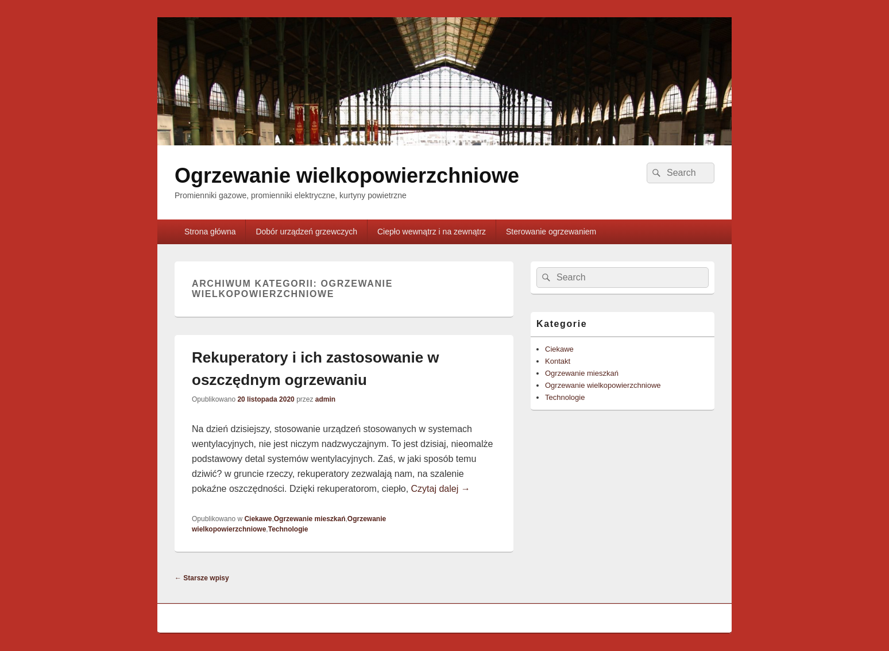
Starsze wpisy (202, 578)
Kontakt (557, 361)
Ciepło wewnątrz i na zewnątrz (431, 231)
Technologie (288, 529)
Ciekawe (258, 519)
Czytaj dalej (440, 489)
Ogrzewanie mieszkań (310, 519)
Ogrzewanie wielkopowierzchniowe (347, 175)
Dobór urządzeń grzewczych (306, 231)
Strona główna (210, 231)
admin (325, 399)
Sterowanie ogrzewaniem (551, 231)
